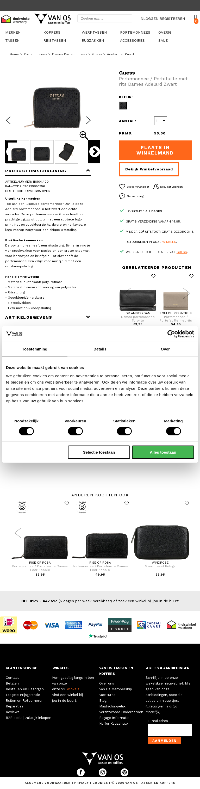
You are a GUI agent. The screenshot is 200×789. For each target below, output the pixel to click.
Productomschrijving (48, 170)
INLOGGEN (149, 18)
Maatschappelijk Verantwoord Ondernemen (121, 709)
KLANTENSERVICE (21, 668)
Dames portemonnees (69, 54)
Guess (97, 54)
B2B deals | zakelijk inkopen (28, 718)
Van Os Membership (115, 689)
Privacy (82, 783)
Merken (13, 32)
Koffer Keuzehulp (113, 723)
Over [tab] (165, 349)
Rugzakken (93, 40)
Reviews (13, 712)
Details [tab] (100, 349)
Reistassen (54, 40)
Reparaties (14, 706)
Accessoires (132, 40)
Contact (12, 678)
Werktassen (94, 32)
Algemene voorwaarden (48, 783)
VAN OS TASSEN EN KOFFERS (116, 671)
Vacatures (107, 695)
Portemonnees (135, 32)
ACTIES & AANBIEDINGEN (168, 668)
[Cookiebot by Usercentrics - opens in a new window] (171, 334)
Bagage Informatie (114, 718)
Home (14, 54)
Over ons (106, 683)
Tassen (12, 40)
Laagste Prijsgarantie (23, 695)
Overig (165, 32)
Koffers (51, 32)
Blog (103, 700)
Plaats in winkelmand (155, 150)
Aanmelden (164, 741)
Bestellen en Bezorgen (25, 689)
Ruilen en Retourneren (24, 700)
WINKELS (60, 668)
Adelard (113, 54)
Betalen (12, 683)
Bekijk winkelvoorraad (149, 169)
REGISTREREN (172, 18)
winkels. (73, 689)
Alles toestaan (163, 452)
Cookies (100, 783)
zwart (129, 54)
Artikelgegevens (48, 317)
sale (163, 40)
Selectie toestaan (99, 452)
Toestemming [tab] (35, 349)
